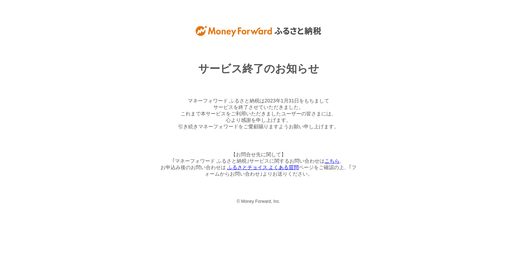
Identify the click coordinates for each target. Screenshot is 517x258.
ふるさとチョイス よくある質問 (263, 167)
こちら (332, 161)
